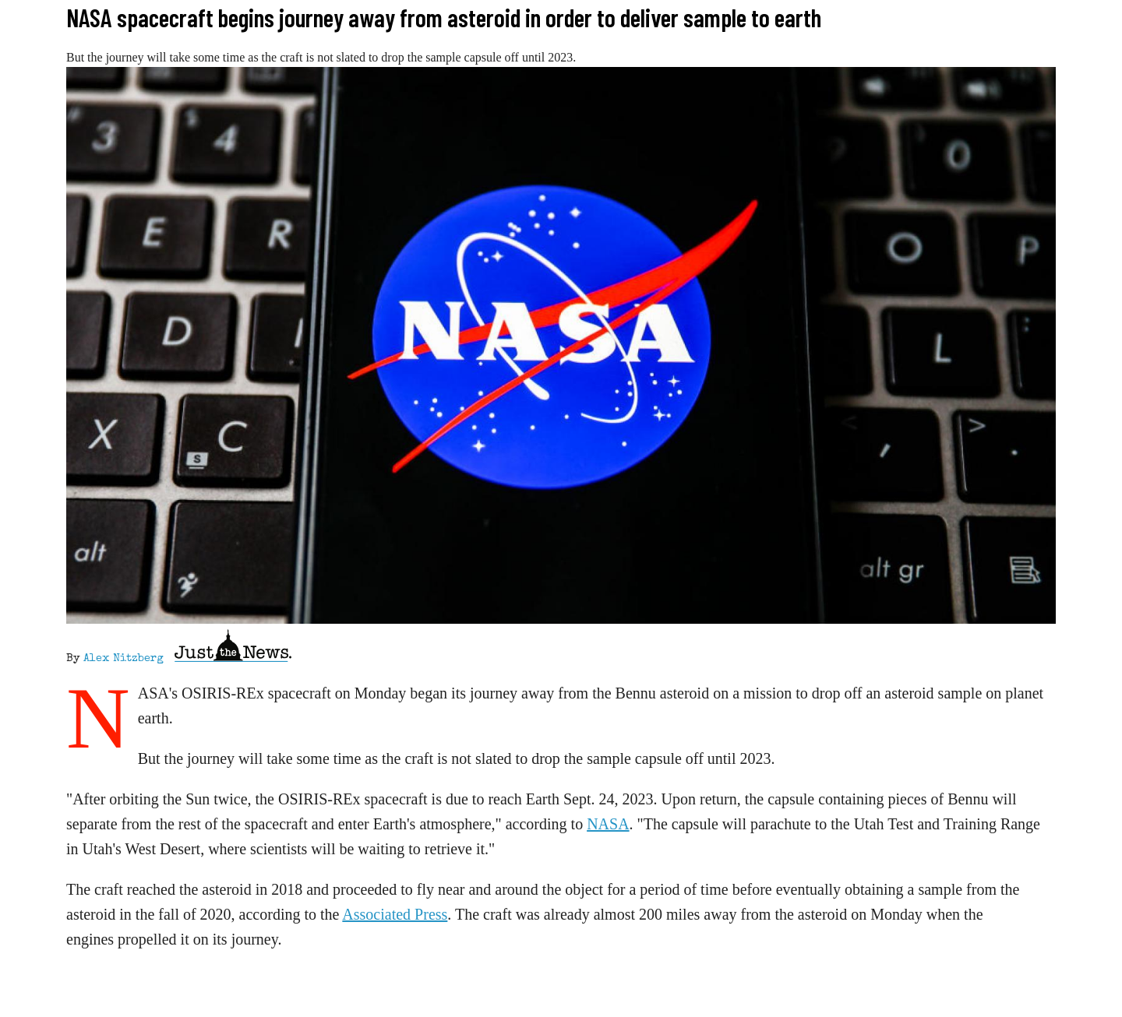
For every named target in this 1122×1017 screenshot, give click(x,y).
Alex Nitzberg (123, 658)
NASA (608, 823)
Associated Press (394, 914)
